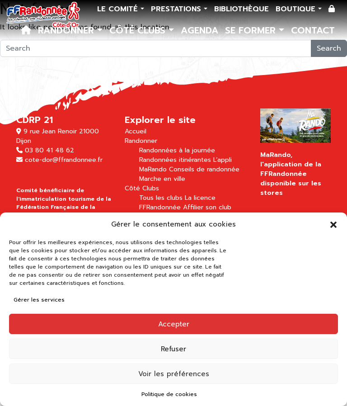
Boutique (297, 9)
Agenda (199, 30)
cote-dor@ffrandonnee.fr (64, 160)
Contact (313, 30)
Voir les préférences (173, 374)
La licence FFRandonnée (177, 202)
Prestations (177, 9)
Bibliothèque (241, 9)
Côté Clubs (139, 30)
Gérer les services (39, 300)
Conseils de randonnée (204, 169)
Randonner (67, 30)
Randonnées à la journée (177, 150)
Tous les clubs (161, 198)
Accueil (135, 131)
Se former (252, 30)
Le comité (119, 9)
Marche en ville (162, 179)
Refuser (173, 349)
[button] (333, 224)
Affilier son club (207, 207)
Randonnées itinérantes (175, 160)
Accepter (173, 324)
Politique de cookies (169, 394)
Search (329, 48)
